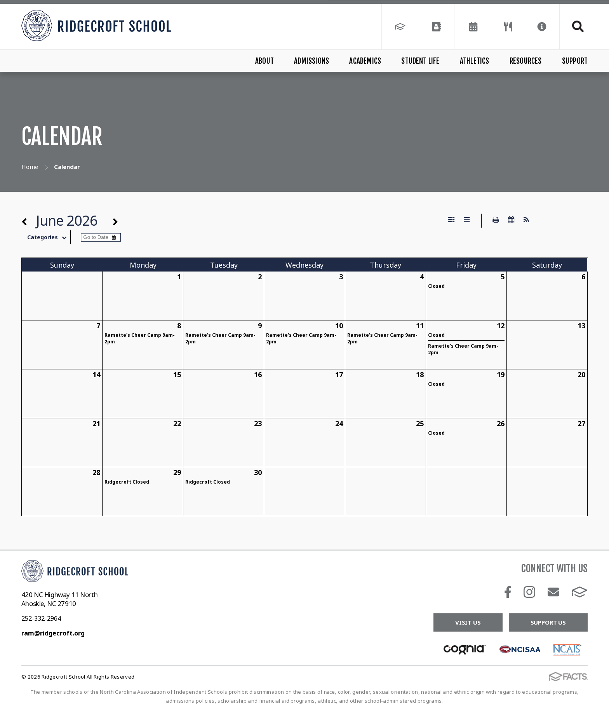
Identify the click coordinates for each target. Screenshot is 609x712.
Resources (526, 61)
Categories (48, 237)
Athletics (474, 61)
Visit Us (468, 622)
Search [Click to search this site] (578, 26)
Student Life (420, 61)
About (264, 61)
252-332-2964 (41, 618)
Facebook (508, 592)
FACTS (580, 592)
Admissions (311, 61)
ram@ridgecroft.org (53, 633)
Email (553, 592)
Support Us (548, 622)
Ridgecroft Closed (126, 482)
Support (575, 61)
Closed (436, 286)
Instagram (529, 592)
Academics (365, 61)
